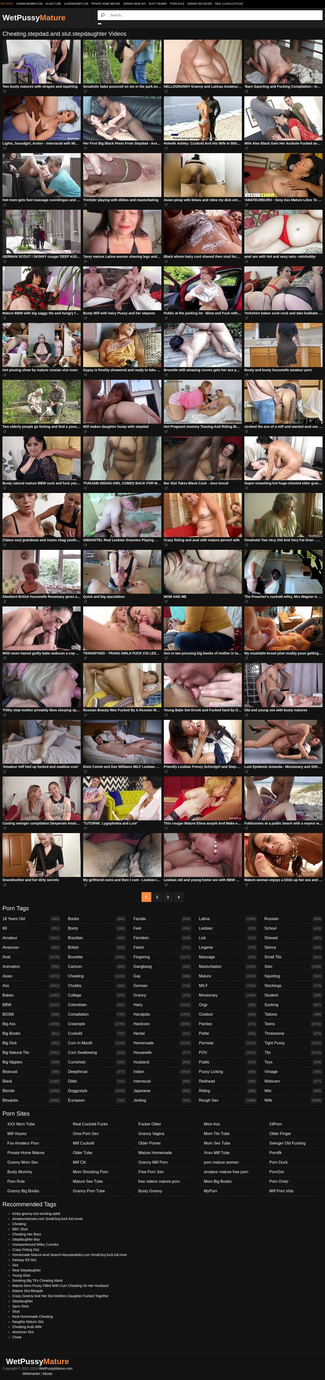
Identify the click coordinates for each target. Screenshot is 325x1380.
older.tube (53, 3)
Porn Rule (177, 3)
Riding (228, 1091)
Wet (293, 1091)
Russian (293, 919)
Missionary (228, 995)
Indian (162, 1072)
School (293, 928)
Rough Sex (228, 1100)
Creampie (97, 1024)
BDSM (31, 1014)
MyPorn (210, 1191)
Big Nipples (31, 1062)
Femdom (162, 938)
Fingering (162, 957)
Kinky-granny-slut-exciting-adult (36, 1214)
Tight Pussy (293, 1043)
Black (31, 1081)
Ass (31, 986)
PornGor (276, 1172)
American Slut (23, 1332)
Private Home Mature (105, 3)
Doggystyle (97, 1091)
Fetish (162, 947)
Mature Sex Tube (88, 1181)
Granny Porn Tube (89, 1191)
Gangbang (162, 967)
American (31, 947)
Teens (293, 1024)
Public (228, 1062)
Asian (31, 976)
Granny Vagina (151, 1134)
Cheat (16, 1337)
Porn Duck (278, 1162)
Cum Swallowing (97, 1053)
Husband (162, 1062)
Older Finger (280, 1134)
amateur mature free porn (226, 1172)
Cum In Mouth (97, 1043)
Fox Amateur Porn (23, 1143)
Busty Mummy (158, 3)
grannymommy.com (29, 3)
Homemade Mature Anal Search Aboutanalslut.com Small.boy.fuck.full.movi (69, 1255)
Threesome (293, 1033)
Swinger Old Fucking (287, 1143)
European (97, 1100)
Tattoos (293, 1014)
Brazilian (97, 938)
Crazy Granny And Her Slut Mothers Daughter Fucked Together (60, 1296)
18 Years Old (31, 919)
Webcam (293, 1081)
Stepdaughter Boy (26, 1239)
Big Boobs (31, 1033)
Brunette (97, 957)
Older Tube (82, 1153)
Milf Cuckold (83, 1143)
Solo (293, 967)
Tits (293, 1053)
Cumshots (97, 1062)
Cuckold (97, 1033)
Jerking (162, 1100)
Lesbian (228, 928)
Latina (228, 919)
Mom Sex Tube (217, 1143)
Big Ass (31, 1024)
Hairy (162, 1005)
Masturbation (228, 967)
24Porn (275, 1124)
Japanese (162, 1091)
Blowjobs (31, 1100)
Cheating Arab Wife (27, 1327)
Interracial (162, 1081)
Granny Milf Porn (153, 1162)
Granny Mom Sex (134, 3)
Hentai (162, 1033)
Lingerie (228, 947)
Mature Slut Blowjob (27, 1291)
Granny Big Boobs (199, 3)
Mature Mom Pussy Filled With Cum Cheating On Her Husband (60, 1286)
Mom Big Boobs (218, 1181)
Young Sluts (21, 1275)
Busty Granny (150, 1191)
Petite (228, 1033)
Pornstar (228, 1043)
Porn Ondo (278, 1181)
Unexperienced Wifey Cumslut (35, 1244)
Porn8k (275, 1153)
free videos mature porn (159, 1181)
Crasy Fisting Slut (25, 1250)
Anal (31, 957)
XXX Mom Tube (21, 1124)
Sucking (293, 1005)
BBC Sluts (20, 1229)
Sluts (16, 1311)
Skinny (293, 947)
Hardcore (162, 1024)
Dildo (97, 1081)
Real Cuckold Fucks (229, 3)
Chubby (97, 986)
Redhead (228, 1081)
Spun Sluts (20, 1306)
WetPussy (33, 17)
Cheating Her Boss (26, 1234)
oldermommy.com (76, 3)
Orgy (228, 1005)
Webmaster (31, 1374)
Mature (228, 976)
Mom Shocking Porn (90, 1172)
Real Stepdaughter (26, 1270)
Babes (31, 995)
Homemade (162, 1043)
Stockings (293, 986)
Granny (162, 995)
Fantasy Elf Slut (24, 1260)
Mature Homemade (155, 1153)
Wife (293, 1100)
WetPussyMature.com (56, 1368)
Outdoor (228, 1014)
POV (228, 1053)
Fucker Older (149, 1124)
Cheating (97, 976)
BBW (31, 1005)
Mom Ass (212, 1124)
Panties (228, 1024)
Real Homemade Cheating (32, 1316)
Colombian (97, 1005)
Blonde (31, 1091)
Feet (162, 928)
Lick (228, 938)
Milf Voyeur (17, 1134)
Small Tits (293, 957)
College (97, 995)
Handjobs (162, 1014)
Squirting (293, 976)
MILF (228, 986)
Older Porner (149, 1143)
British (97, 947)
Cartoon (97, 967)
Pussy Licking (228, 1072)
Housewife (162, 1053)
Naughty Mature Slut (28, 1322)
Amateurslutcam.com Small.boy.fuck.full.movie (47, 1219)
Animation (31, 967)
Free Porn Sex (151, 1172)
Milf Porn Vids (281, 1191)
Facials (162, 919)
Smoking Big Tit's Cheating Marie (37, 1280)
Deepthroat (97, 1072)
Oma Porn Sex (86, 1134)
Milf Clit (79, 1162)
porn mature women (221, 1162)
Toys (293, 1062)
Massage (228, 957)
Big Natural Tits (31, 1053)
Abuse (47, 1374)
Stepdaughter (22, 1301)
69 (31, 928)
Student (293, 995)
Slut (15, 1265)
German (162, 986)
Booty (97, 928)
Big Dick (31, 1043)
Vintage (293, 1072)
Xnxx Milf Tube (217, 1153)
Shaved (293, 938)
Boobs (97, 919)
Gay (162, 976)
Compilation (97, 1014)
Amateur (31, 938)
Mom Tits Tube (217, 1134)
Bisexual (31, 1072)
